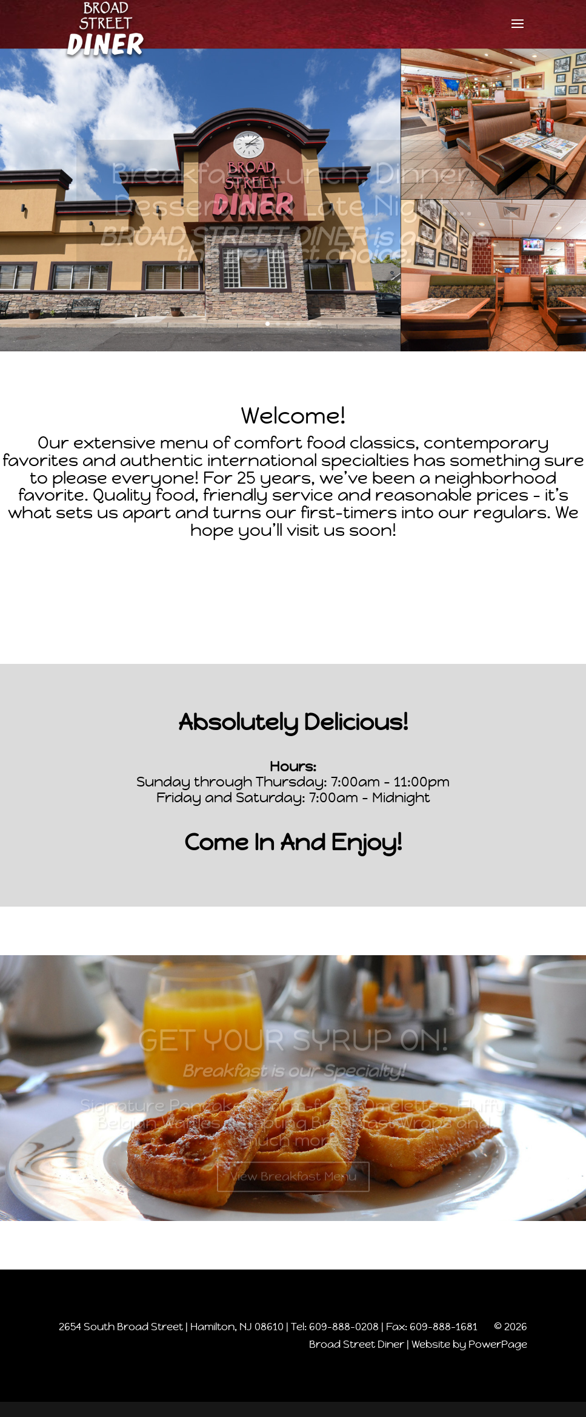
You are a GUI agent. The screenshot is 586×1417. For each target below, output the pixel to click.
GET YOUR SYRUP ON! (293, 1044)
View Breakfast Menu (293, 1181)
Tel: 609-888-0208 (335, 1326)
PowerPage (497, 1344)
